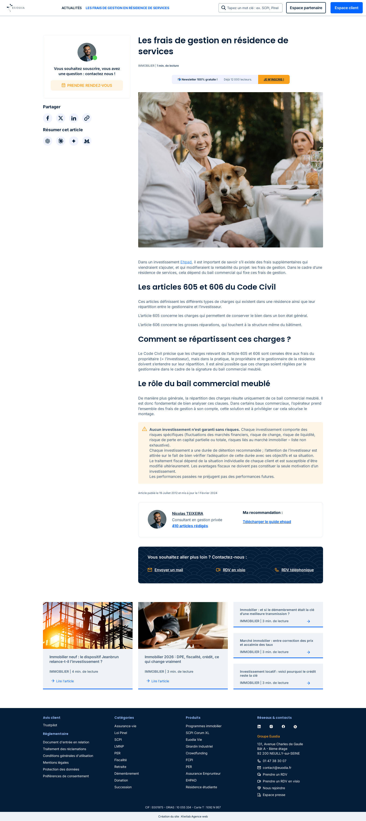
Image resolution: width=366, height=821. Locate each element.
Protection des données (61, 769)
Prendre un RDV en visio (281, 781)
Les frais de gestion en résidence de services (127, 8)
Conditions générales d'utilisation (68, 756)
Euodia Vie (194, 739)
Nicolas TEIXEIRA (187, 513)
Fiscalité (120, 760)
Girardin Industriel (199, 746)
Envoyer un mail (169, 569)
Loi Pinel (120, 733)
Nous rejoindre (274, 788)
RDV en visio (234, 569)
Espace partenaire (306, 7)
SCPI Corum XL (197, 733)
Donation (121, 780)
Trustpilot (50, 725)
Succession (123, 787)
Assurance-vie (125, 726)
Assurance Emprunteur (203, 773)
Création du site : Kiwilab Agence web (183, 816)
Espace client (347, 7)
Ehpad (186, 262)
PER (117, 753)
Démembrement (126, 773)
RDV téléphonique (298, 569)
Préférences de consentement (66, 776)
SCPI (118, 739)
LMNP (119, 746)
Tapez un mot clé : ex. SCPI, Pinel (253, 8)
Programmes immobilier (204, 726)
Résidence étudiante (201, 787)
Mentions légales (56, 762)
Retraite (120, 767)
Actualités (72, 8)
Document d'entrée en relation (66, 742)
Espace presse (274, 795)
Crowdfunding (197, 753)
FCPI (189, 760)
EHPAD (191, 780)
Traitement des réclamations (64, 749)
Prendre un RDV (275, 774)
